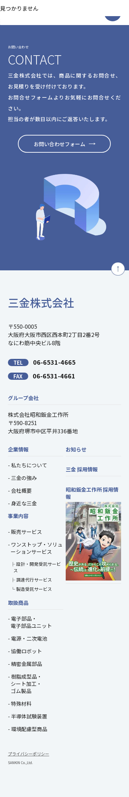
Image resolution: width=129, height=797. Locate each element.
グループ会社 (23, 397)
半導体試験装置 (29, 716)
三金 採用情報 (82, 469)
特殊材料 (21, 703)
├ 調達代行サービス (31, 579)
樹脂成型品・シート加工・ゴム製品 (26, 683)
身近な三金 (24, 503)
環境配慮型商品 (29, 728)
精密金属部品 (26, 663)
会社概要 (21, 490)
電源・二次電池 (29, 638)
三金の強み (24, 477)
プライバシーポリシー (28, 754)
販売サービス (26, 531)
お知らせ (76, 449)
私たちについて (29, 465)
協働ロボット (26, 651)
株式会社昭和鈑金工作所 (38, 414)
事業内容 (18, 515)
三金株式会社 (41, 302)
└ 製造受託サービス (31, 589)
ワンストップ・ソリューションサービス (37, 548)
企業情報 (18, 449)
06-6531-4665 (42, 362)
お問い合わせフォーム (59, 144)
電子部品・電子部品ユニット (31, 622)
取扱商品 (18, 602)
